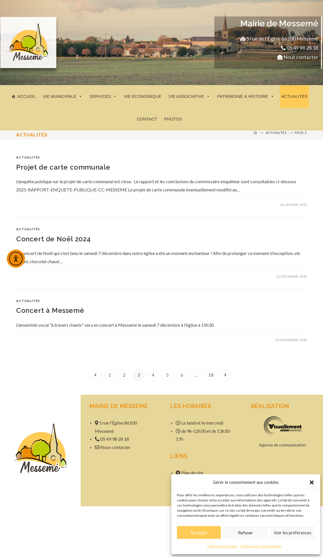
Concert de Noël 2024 (53, 239)
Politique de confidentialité (261, 546)
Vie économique (143, 96)
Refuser (245, 532)
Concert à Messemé (50, 310)
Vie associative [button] (189, 96)
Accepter (199, 532)
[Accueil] (255, 132)
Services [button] (103, 96)
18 (210, 374)
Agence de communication (282, 444)
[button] (312, 482)
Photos (173, 119)
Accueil (26, 96)
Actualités (294, 96)
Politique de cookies (222, 546)
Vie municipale (62, 96)
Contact (147, 119)
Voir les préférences (292, 532)
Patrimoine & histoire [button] (245, 96)
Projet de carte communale (63, 167)
